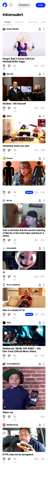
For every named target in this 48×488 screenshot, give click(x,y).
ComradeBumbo (13, 364)
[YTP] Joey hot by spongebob (18, 454)
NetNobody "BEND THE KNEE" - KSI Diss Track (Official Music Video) (22, 350)
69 (42, 459)
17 (42, 276)
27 (42, 66)
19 (42, 108)
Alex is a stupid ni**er (14, 310)
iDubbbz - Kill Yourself (14, 103)
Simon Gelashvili (13, 285)
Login (40, 5)
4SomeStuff (11, 248)
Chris (9, 323)
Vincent (10, 158)
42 (42, 416)
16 (42, 314)
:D (4, 272)
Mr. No (9, 201)
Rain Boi (10, 74)
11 (42, 240)
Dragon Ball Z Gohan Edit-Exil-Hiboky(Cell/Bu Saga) (19, 60)
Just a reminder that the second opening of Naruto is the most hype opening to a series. (24, 233)
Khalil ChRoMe (13, 29)
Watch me (8, 412)
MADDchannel (12, 425)
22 (42, 355)
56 (42, 150)
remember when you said (16, 145)
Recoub (29, 192)
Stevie (9, 116)
